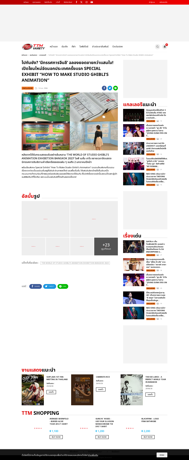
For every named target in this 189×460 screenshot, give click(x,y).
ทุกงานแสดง (37, 2)
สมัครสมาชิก (163, 2)
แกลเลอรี (42, 55)
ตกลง (162, 455)
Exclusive (117, 46)
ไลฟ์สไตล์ (84, 46)
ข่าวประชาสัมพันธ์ (100, 46)
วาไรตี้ (58, 2)
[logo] (33, 46)
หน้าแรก (26, 2)
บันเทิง (65, 46)
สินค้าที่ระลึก (48, 2)
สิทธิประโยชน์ (68, 2)
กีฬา (74, 46)
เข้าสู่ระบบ (152, 2)
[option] (45, 389)
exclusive (33, 55)
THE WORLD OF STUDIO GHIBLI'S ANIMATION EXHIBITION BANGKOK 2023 (75, 263)
